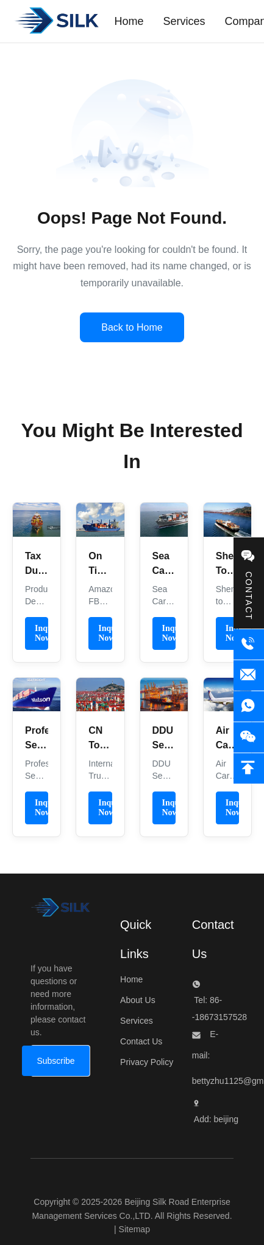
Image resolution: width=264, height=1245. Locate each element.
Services (136, 1021)
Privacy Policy (146, 1062)
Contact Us (141, 1041)
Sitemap (134, 1229)
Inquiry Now (41, 633)
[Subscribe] (55, 1061)
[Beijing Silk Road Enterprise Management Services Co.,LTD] (60, 910)
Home (131, 979)
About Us (137, 1000)
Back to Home (131, 327)
